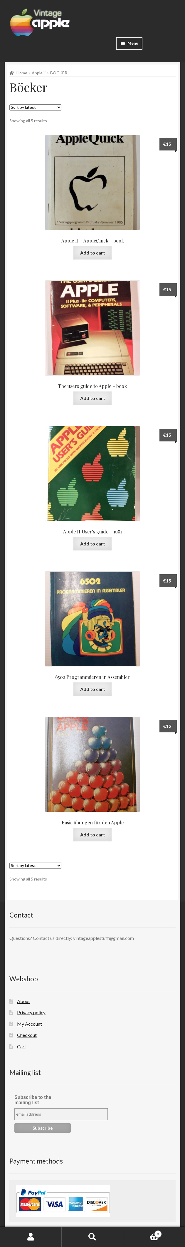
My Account (29, 1024)
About (23, 1001)
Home (21, 72)
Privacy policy (31, 1012)
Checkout (27, 1035)
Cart (21, 1046)
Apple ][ (39, 72)
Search (92, 1237)
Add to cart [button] (92, 252)
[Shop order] (35, 107)
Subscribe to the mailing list (32, 1100)
